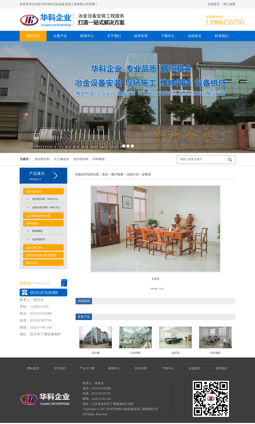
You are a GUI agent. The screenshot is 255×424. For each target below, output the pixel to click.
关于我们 (60, 368)
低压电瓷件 (34, 239)
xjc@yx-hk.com (41, 327)
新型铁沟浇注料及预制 (41, 255)
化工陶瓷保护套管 (38, 216)
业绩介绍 (127, 174)
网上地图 (229, 4)
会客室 (140, 174)
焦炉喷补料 (42, 159)
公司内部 (135, 352)
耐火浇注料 (33, 247)
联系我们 (222, 368)
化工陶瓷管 (61, 159)
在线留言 (195, 368)
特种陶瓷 (99, 159)
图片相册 (112, 174)
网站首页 (33, 368)
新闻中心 (114, 368)
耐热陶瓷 (33, 230)
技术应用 (141, 368)
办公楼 (96, 352)
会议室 (175, 352)
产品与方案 (87, 368)
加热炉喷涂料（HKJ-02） (42, 207)
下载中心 (168, 368)
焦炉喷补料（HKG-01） (41, 199)
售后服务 (215, 352)
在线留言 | (215, 4)
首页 (99, 174)
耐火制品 (32, 263)
